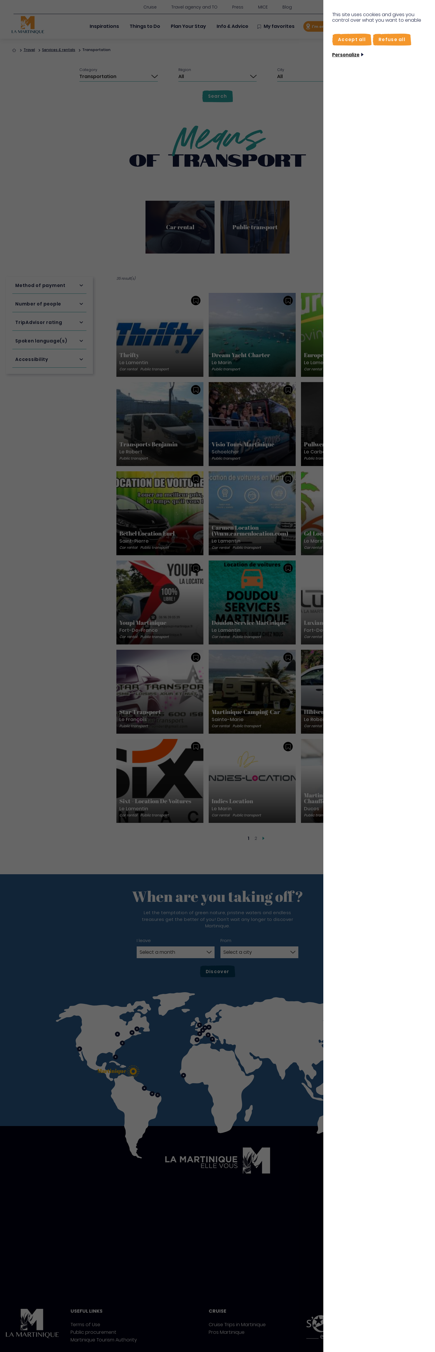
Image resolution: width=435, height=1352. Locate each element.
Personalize (345, 55)
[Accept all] (352, 39)
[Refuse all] (392, 39)
